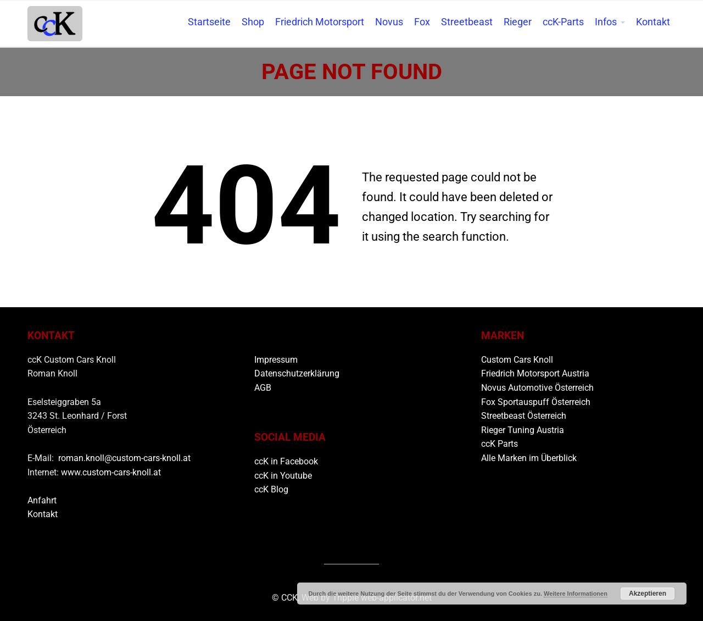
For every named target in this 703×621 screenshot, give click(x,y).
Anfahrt (42, 500)
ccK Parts (499, 444)
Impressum (276, 359)
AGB (262, 387)
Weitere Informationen (575, 593)
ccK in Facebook (286, 461)
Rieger (518, 21)
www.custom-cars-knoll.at (111, 472)
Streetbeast (467, 21)
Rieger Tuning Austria (522, 430)
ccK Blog (271, 489)
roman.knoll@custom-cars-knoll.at (124, 458)
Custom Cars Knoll (517, 359)
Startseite (209, 21)
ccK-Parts (563, 21)
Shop (253, 21)
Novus (389, 21)
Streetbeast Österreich (523, 416)
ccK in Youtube (283, 475)
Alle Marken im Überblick (529, 458)
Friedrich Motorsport (319, 21)
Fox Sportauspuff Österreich (535, 402)
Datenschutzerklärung (296, 373)
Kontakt (653, 21)
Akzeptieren (647, 593)
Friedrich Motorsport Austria (535, 373)
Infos (606, 21)
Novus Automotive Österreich (537, 387)
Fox (422, 21)
